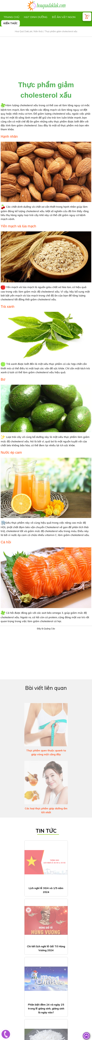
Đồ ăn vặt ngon (63, 17)
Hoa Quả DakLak (23, 31)
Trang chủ (11, 17)
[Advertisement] (46, 57)
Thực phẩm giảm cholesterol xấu (61, 31)
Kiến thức (10, 23)
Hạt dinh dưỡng (35, 17)
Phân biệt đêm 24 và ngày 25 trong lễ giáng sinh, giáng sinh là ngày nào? (46, 929)
